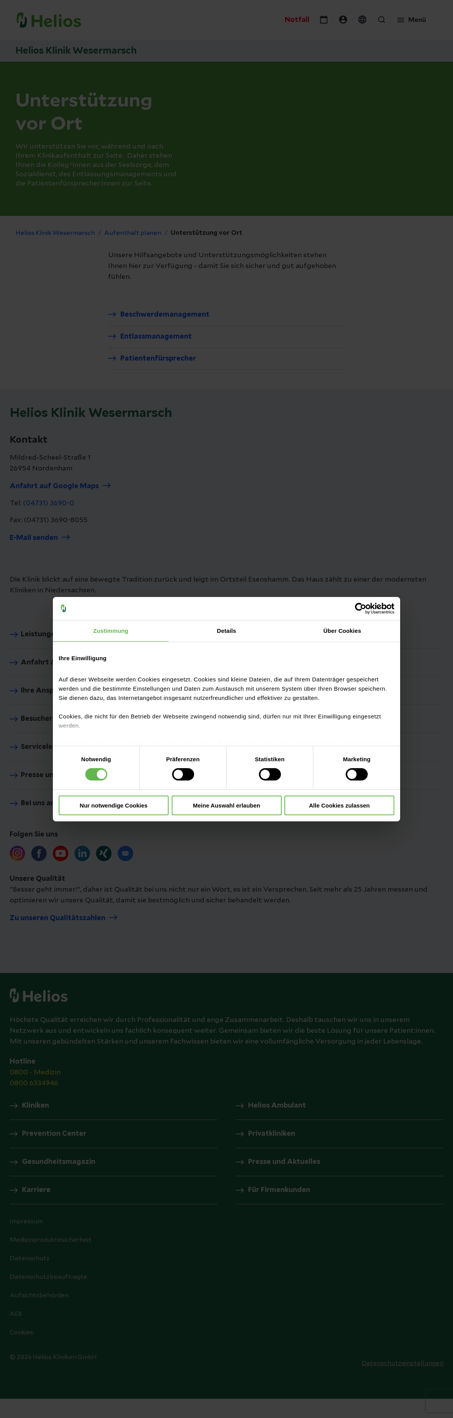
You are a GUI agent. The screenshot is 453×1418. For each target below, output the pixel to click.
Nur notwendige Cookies (114, 805)
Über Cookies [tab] (342, 630)
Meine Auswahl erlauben (226, 805)
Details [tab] (226, 630)
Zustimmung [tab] (110, 630)
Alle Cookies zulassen (339, 805)
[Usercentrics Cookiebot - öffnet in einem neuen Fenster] (360, 608)
